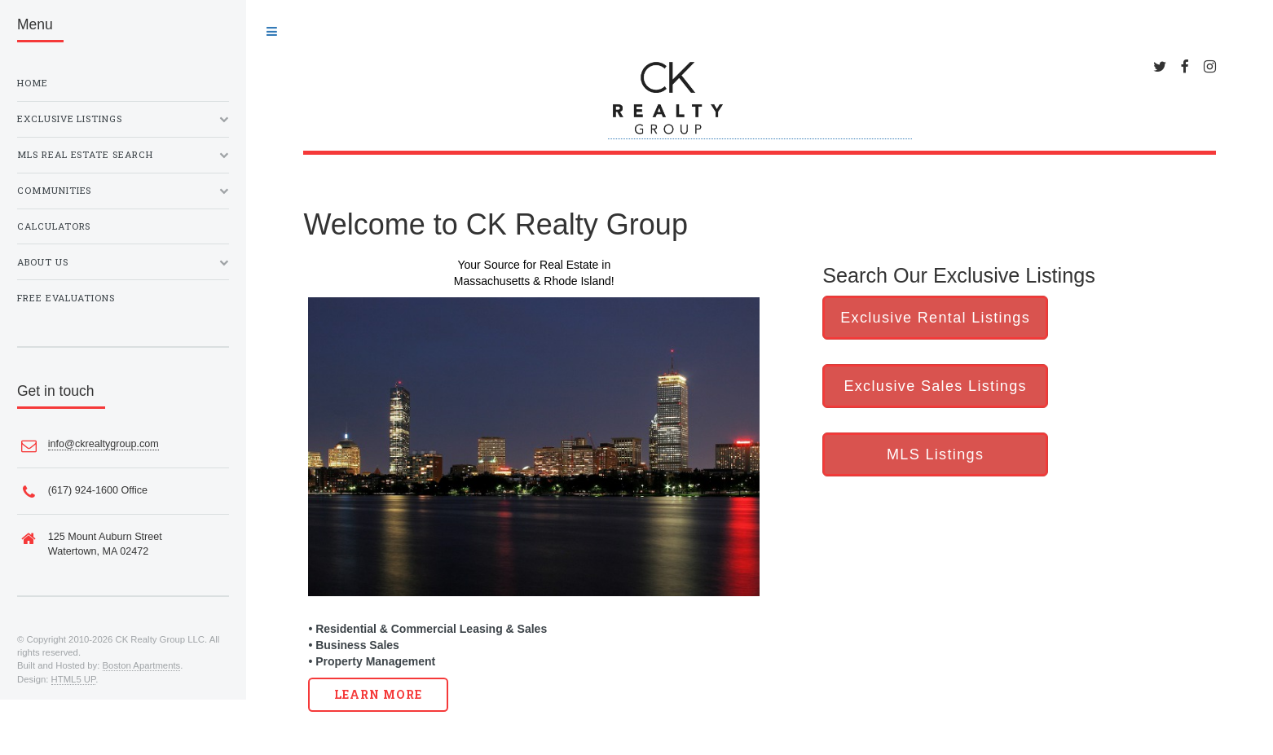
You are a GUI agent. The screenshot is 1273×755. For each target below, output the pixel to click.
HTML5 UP (73, 679)
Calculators (53, 226)
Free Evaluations (66, 298)
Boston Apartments (142, 665)
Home (32, 83)
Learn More (378, 694)
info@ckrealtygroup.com (103, 444)
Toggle (271, 32)
